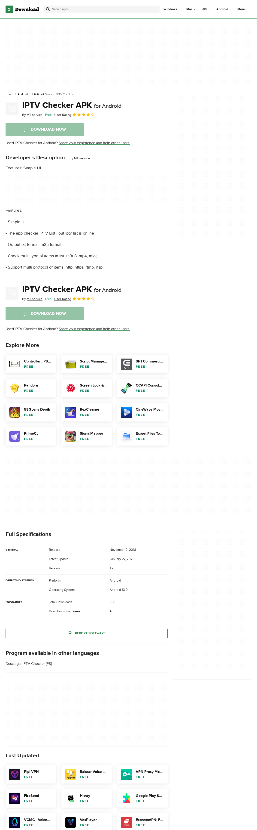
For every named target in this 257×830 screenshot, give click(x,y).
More (243, 9)
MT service (82, 158)
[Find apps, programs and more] (102, 9)
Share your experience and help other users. (94, 143)
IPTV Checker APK (71, 105)
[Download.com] (22, 9)
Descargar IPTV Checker (25, 663)
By (32, 115)
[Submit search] (48, 9)
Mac (189, 9)
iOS (204, 9)
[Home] (9, 94)
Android (222, 9)
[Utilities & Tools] (42, 94)
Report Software (87, 633)
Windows (170, 9)
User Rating (74, 114)
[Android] (23, 94)
